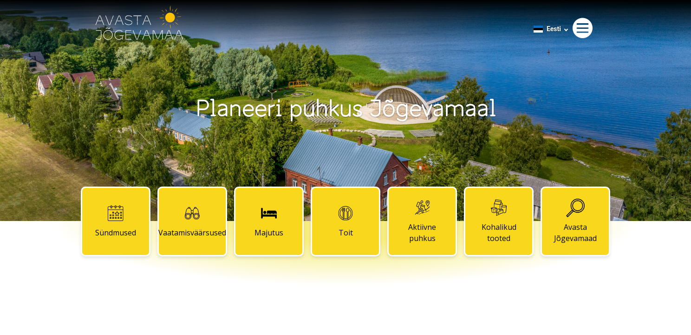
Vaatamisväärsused (192, 221)
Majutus (268, 221)
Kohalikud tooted (499, 221)
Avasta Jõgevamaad (575, 221)
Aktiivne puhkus (422, 221)
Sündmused (115, 221)
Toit (345, 221)
